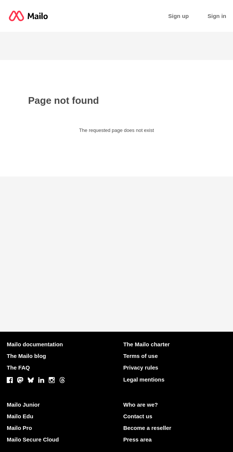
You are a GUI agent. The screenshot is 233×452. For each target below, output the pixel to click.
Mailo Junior (23, 404)
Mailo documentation (35, 344)
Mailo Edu (20, 416)
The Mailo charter (146, 344)
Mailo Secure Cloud (33, 439)
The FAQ (18, 367)
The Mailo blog (26, 356)
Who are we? (140, 404)
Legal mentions (143, 379)
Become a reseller (147, 428)
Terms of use (140, 356)
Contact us (137, 416)
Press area (137, 439)
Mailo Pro (19, 428)
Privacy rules (140, 367)
